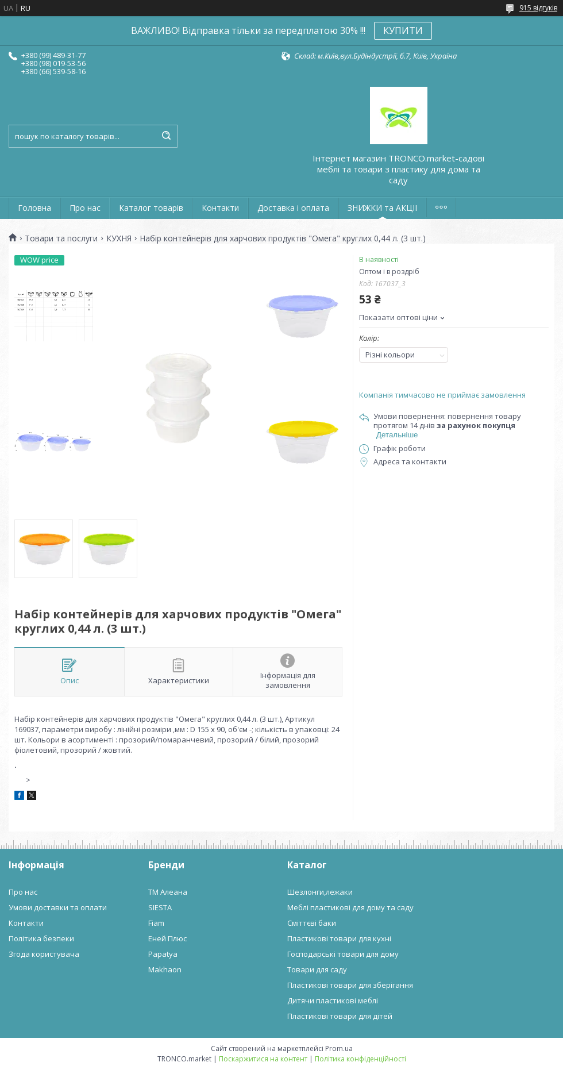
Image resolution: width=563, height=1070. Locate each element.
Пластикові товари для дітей (339, 1016)
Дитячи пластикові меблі (332, 1000)
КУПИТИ (403, 30)
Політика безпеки (41, 938)
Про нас (85, 207)
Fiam (156, 923)
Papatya (163, 954)
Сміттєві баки (311, 923)
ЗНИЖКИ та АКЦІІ (382, 207)
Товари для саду (317, 969)
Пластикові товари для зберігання (350, 985)
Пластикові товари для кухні (339, 938)
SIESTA (160, 907)
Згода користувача (44, 954)
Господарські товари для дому (343, 954)
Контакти (220, 207)
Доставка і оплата (293, 207)
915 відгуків (538, 8)
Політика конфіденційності (360, 1059)
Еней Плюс (167, 938)
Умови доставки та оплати (58, 907)
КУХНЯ (119, 238)
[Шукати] (166, 136)
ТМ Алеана (167, 892)
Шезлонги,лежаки (320, 892)
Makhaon (165, 969)
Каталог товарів (151, 207)
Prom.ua (339, 1048)
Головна (34, 207)
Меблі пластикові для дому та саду (350, 907)
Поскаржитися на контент (263, 1059)
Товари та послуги (61, 238)
